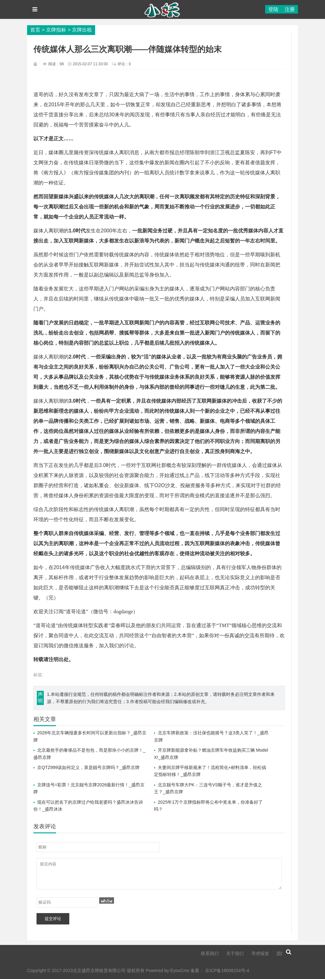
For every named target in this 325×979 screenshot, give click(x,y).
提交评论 (53, 918)
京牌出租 (82, 29)
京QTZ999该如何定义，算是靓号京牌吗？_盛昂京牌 (88, 767)
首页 (35, 29)
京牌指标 (56, 29)
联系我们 (210, 953)
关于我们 (235, 953)
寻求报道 (260, 953)
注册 (290, 9)
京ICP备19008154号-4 (227, 970)
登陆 (273, 9)
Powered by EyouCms (167, 970)
